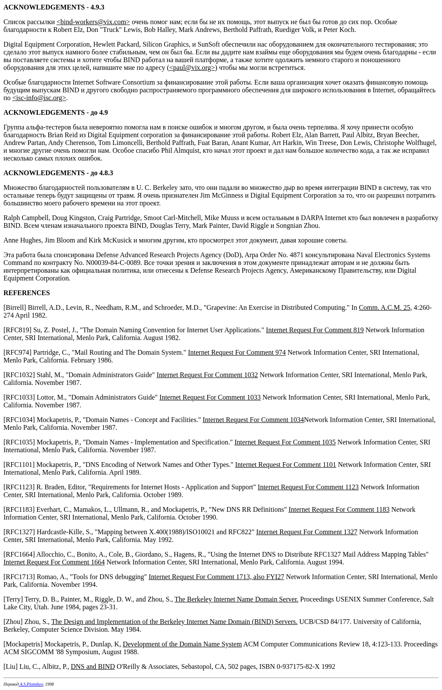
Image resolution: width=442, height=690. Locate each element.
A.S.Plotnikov (31, 684)
